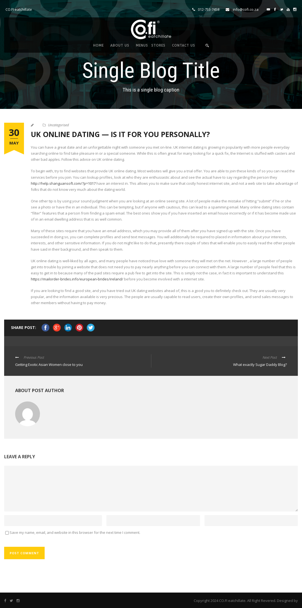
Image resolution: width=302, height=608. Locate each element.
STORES (158, 45)
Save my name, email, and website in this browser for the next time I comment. (75, 532)
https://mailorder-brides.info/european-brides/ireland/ (77, 279)
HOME (98, 45)
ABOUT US (119, 45)
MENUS (142, 45)
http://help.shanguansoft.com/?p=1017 (63, 183)
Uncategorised (58, 125)
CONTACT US (183, 45)
